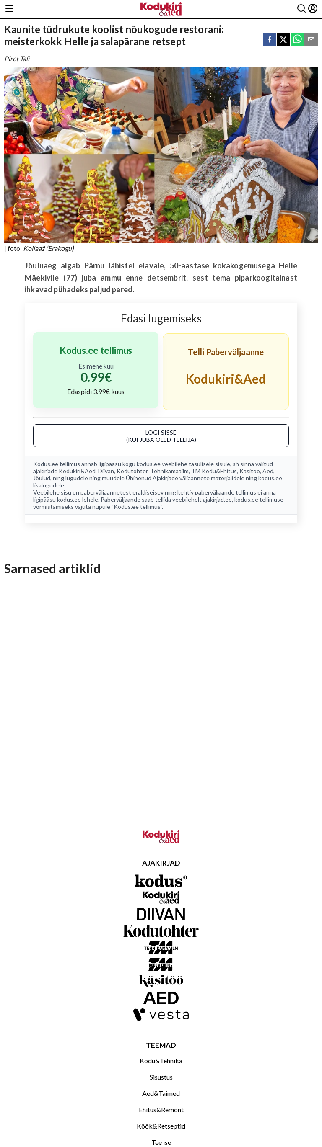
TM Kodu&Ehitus (214, 470)
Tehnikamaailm (169, 470)
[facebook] (269, 40)
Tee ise (161, 1142)
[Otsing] (301, 9)
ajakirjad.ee (217, 499)
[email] (311, 40)
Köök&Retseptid (161, 1126)
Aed (267, 470)
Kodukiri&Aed (77, 470)
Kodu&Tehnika (161, 1061)
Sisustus (161, 1077)
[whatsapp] (297, 40)
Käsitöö (249, 470)
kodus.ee (149, 463)
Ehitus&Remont (161, 1109)
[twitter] (283, 40)
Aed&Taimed (161, 1093)
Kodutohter (132, 470)
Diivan (106, 470)
